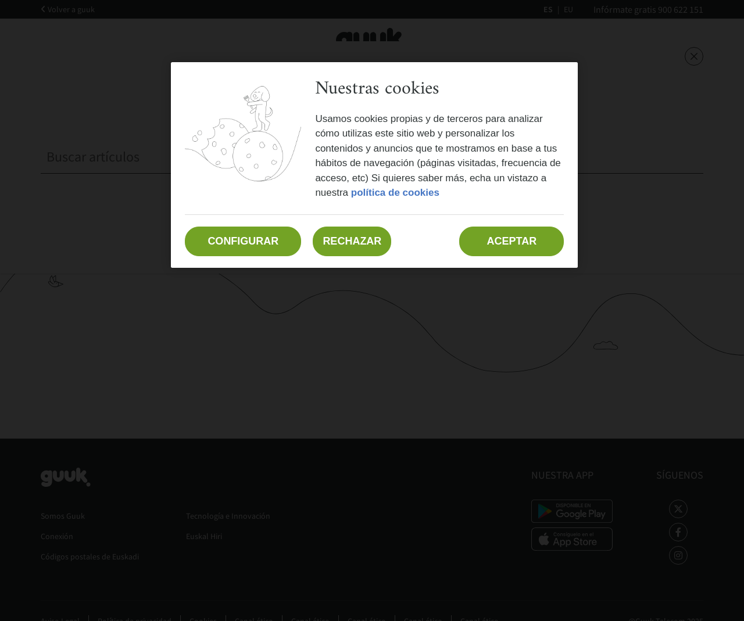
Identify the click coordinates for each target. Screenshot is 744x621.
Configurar (243, 241)
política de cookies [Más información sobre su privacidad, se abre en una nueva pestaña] (395, 192)
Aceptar (512, 241)
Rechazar (352, 241)
